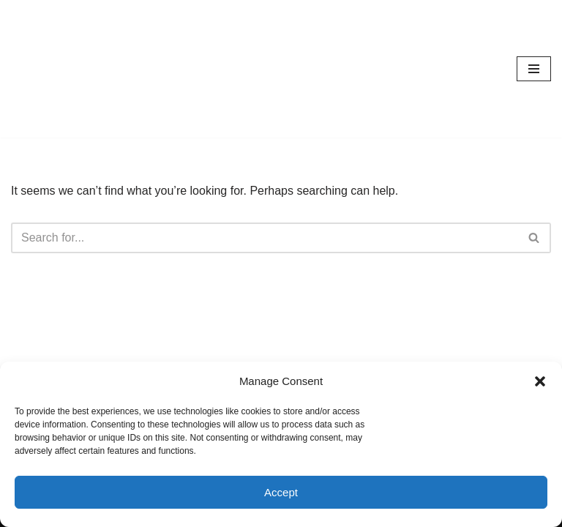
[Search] (264, 238)
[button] (540, 381)
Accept (281, 492)
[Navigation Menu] (534, 68)
